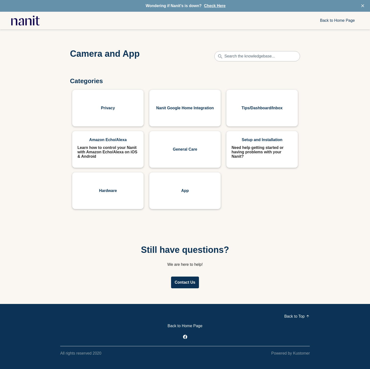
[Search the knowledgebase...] (257, 56)
